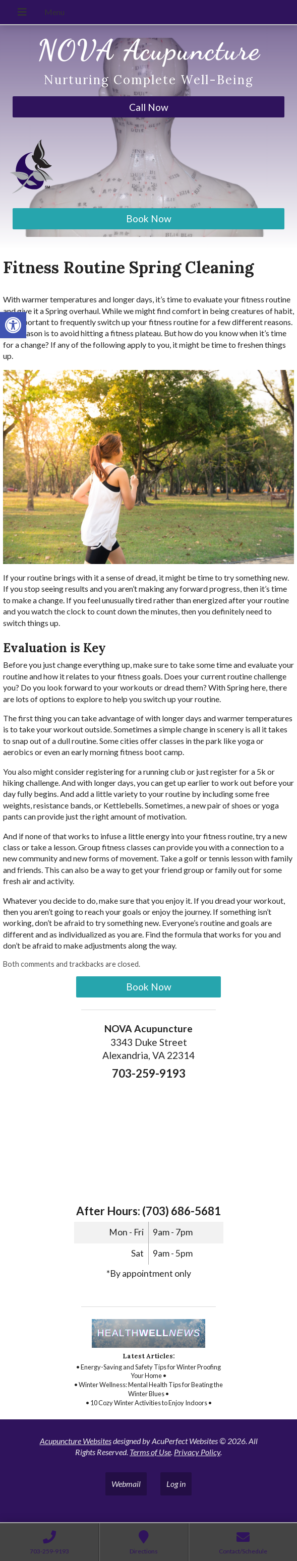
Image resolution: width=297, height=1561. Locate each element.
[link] (13, 325)
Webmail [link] (126, 1483)
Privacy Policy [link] (197, 1452)
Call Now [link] (148, 107)
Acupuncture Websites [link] (75, 1441)
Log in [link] (176, 1483)
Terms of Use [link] (150, 1452)
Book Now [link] (148, 218)
